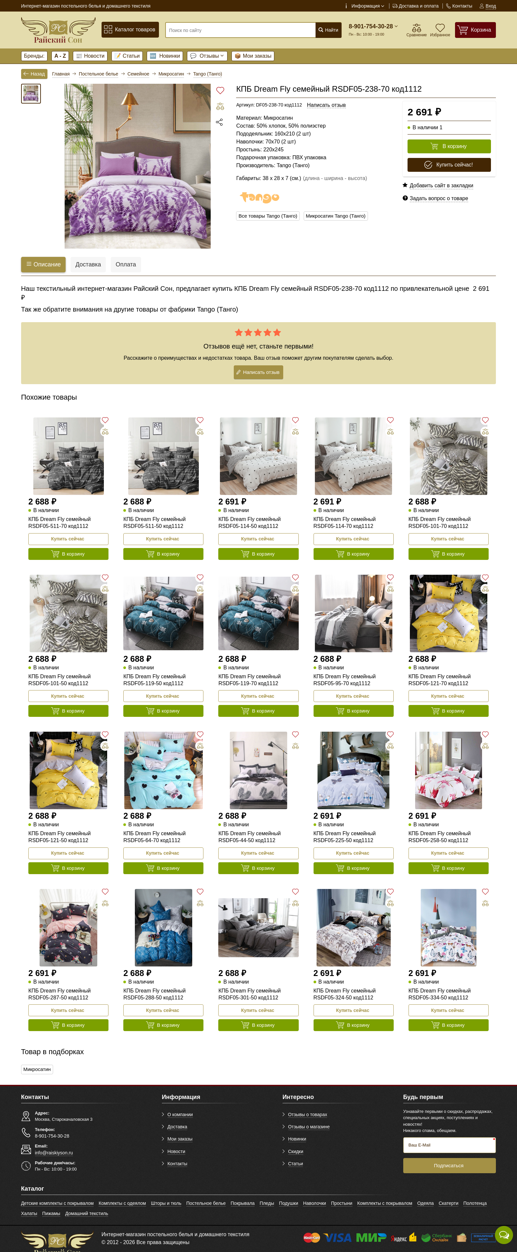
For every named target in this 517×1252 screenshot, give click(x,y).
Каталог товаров (129, 29)
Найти (328, 30)
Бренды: (34, 56)
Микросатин (38, 1069)
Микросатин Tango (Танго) (341, 216)
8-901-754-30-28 (371, 26)
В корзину (448, 146)
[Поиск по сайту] (238, 30)
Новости (90, 56)
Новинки (165, 56)
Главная (61, 73)
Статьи (127, 56)
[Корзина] (475, 30)
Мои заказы (252, 56)
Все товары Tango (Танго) (269, 216)
